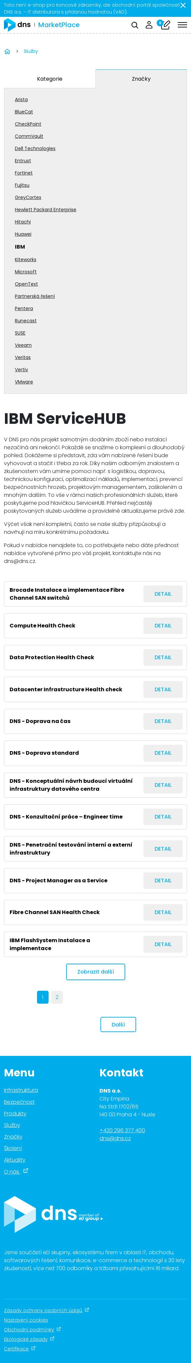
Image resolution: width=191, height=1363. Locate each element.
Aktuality (14, 1160)
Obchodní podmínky (32, 1329)
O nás (16, 1172)
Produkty (15, 1113)
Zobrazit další (95, 972)
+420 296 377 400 (122, 1130)
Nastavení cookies (26, 1320)
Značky (13, 1137)
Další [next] (118, 1024)
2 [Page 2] (57, 997)
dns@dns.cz (115, 1138)
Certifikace (20, 1348)
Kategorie (49, 79)
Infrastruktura (21, 1090)
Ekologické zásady (29, 1339)
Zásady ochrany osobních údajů (46, 1310)
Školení (13, 1148)
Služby (31, 51)
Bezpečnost (19, 1102)
